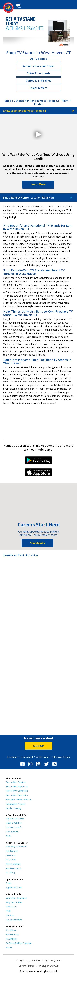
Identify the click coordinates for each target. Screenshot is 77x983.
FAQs (8, 836)
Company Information (16, 846)
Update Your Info (14, 827)
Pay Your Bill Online (15, 818)
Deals (8, 883)
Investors (10, 855)
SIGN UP (38, 746)
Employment (12, 851)
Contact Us (11, 906)
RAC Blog (10, 872)
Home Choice (12, 934)
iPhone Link (38, 473)
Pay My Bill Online (14, 919)
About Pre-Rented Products (18, 799)
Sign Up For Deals (14, 887)
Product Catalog (13, 808)
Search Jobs (37, 543)
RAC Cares (11, 859)
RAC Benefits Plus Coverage (18, 943)
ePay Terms (56, 960)
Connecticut (27, 756)
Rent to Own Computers (17, 791)
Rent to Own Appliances (17, 786)
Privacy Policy (22, 960)
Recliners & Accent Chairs (38, 66)
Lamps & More (38, 88)
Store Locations (13, 864)
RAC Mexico (11, 938)
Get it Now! (11, 930)
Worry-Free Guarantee (16, 898)
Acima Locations (13, 868)
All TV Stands (38, 59)
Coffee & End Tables (38, 80)
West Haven (42, 756)
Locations (12, 756)
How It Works (12, 831)
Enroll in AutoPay (14, 823)
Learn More (38, 184)
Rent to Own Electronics (17, 795)
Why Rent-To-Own (14, 902)
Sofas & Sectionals (38, 73)
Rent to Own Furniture (16, 782)
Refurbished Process (15, 804)
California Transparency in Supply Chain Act (38, 965)
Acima (9, 947)
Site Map (10, 915)
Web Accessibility (39, 960)
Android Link (38, 461)
